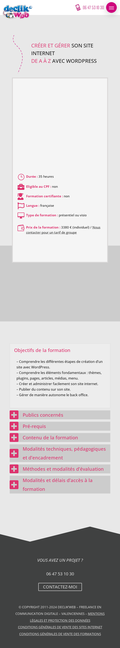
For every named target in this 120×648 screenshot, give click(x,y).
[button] (111, 7)
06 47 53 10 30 (60, 574)
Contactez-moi (60, 587)
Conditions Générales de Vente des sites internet (60, 627)
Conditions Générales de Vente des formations (60, 634)
